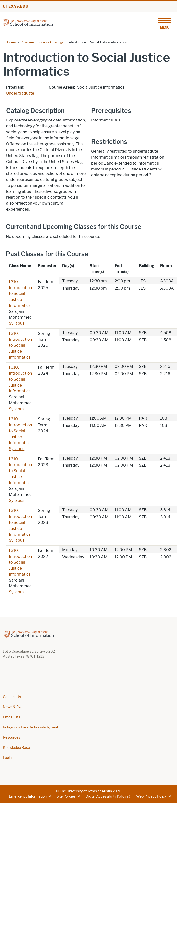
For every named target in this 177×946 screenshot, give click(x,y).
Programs (27, 42)
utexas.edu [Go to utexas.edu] (15, 6)
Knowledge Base (16, 748)
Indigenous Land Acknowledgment (30, 727)
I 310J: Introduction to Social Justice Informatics (20, 293)
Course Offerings (51, 42)
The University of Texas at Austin (86, 791)
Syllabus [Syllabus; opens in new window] (16, 323)
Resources (11, 737)
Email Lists (11, 717)
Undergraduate (20, 93)
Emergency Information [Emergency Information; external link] (28, 796)
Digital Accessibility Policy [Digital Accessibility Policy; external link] (106, 796)
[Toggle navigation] (164, 23)
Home (11, 42)
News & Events (15, 707)
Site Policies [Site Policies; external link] (66, 796)
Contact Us (12, 697)
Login (7, 758)
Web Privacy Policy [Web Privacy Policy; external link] (151, 796)
